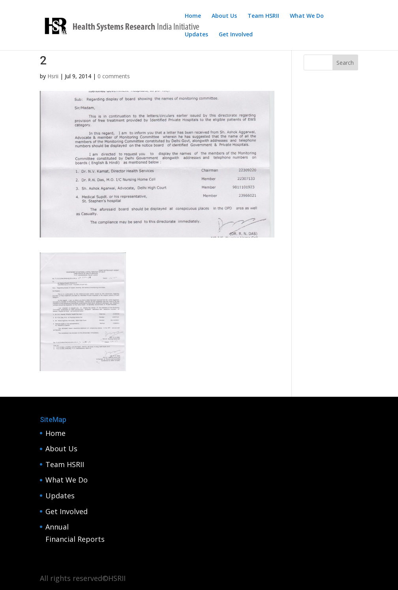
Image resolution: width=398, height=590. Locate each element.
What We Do (307, 16)
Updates (196, 35)
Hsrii (52, 76)
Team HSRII (263, 16)
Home (193, 16)
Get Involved (236, 35)
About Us (224, 16)
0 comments (114, 76)
